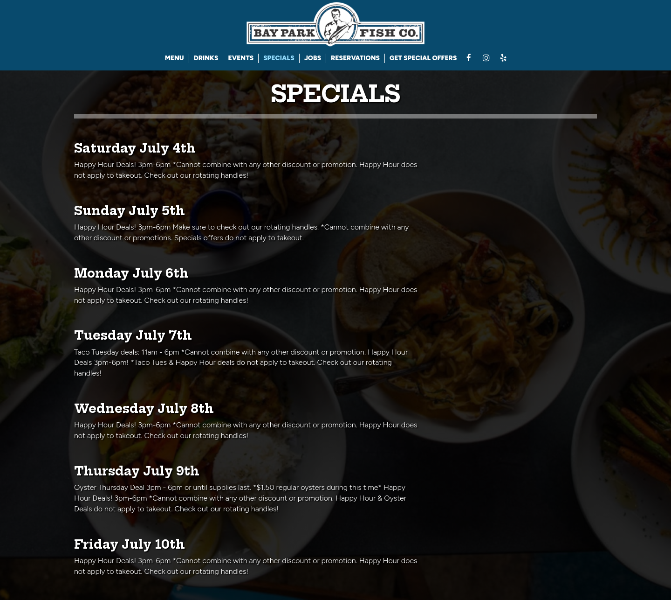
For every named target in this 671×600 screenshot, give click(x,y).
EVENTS (240, 58)
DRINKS (206, 58)
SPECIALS (278, 58)
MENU (174, 58)
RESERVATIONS (355, 58)
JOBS (312, 58)
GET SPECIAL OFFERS (423, 58)
